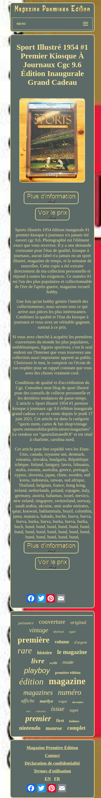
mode (68, 662)
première (33, 639)
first (60, 720)
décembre (77, 702)
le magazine (72, 652)
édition (31, 681)
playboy (37, 670)
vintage (38, 630)
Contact (52, 755)
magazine (67, 681)
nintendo (30, 728)
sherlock (58, 632)
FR (57, 778)
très (28, 711)
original (78, 622)
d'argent (80, 642)
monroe (54, 728)
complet (76, 728)
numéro (69, 692)
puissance (26, 623)
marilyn (46, 701)
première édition (68, 673)
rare (25, 650)
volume (62, 641)
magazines (38, 692)
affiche (28, 700)
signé (72, 632)
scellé (53, 663)
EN (48, 778)
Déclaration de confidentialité (52, 763)
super (74, 710)
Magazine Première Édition (52, 747)
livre (37, 661)
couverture (52, 621)
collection (41, 711)
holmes (74, 721)
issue (57, 708)
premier (38, 718)
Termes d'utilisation (52, 771)
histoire (44, 652)
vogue (62, 701)
